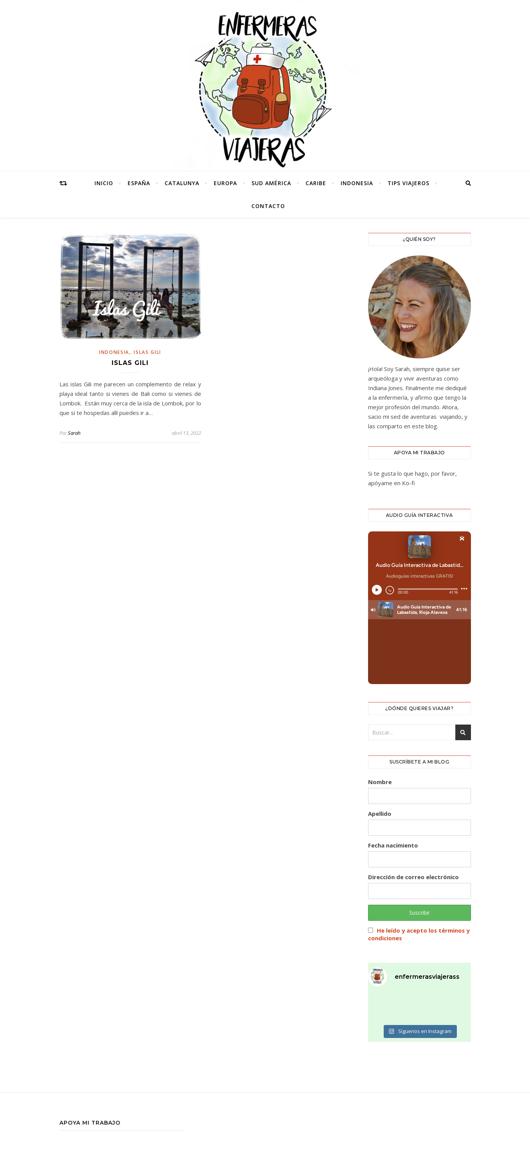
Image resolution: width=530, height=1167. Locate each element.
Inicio (103, 183)
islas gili (147, 352)
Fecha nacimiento (393, 845)
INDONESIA (357, 183)
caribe (316, 183)
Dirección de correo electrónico (413, 877)
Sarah (74, 432)
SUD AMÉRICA (271, 183)
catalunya (182, 183)
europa (225, 183)
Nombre (380, 782)
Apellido (379, 813)
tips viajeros (408, 183)
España (139, 183)
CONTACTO (268, 206)
